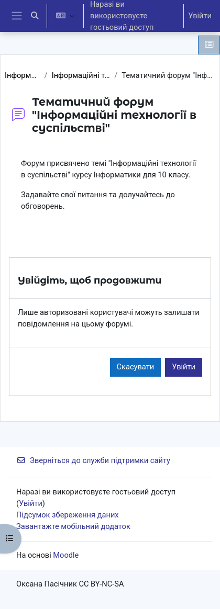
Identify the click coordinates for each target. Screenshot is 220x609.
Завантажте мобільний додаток (73, 526)
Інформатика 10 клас (22, 75)
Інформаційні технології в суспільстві (81, 75)
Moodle (66, 555)
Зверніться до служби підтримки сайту (93, 460)
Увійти (200, 15)
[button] (34, 16)
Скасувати (136, 366)
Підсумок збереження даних (67, 515)
